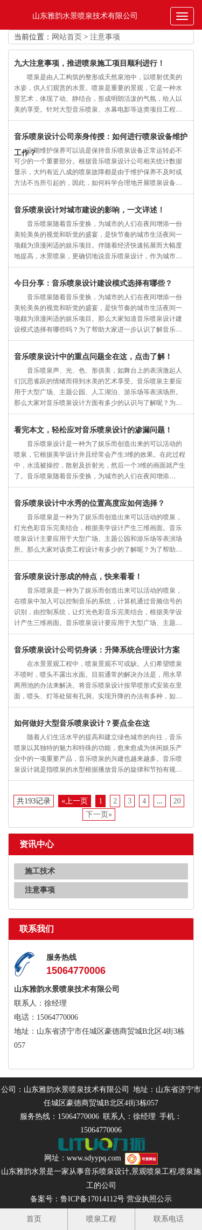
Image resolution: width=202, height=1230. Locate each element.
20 (177, 801)
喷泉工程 (101, 1219)
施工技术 (40, 871)
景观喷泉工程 (154, 1171)
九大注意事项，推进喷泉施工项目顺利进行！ (89, 63)
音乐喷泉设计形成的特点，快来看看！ (78, 577)
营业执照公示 (149, 1199)
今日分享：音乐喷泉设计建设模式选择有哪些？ (93, 283)
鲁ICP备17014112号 (92, 1199)
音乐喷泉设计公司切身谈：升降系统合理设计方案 (97, 650)
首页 (33, 1219)
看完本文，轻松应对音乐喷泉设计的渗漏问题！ (93, 430)
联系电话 (169, 1219)
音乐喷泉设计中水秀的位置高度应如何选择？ (89, 503)
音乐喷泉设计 (106, 1171)
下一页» (99, 814)
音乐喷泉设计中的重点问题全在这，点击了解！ (93, 357)
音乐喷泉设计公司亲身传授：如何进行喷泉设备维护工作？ (100, 139)
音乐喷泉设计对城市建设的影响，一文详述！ (89, 210)
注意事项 (105, 37)
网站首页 (67, 37)
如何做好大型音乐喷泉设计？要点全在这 (82, 723)
